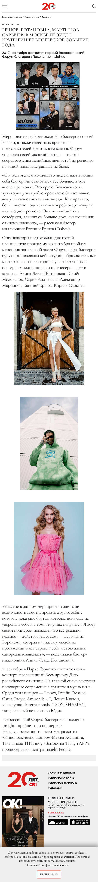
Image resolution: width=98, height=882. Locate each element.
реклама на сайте (61, 778)
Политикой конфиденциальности (47, 865)
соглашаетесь (56, 861)
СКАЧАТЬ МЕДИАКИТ (61, 772)
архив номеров (56, 812)
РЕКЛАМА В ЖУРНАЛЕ (62, 782)
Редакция (55, 788)
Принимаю (49, 874)
